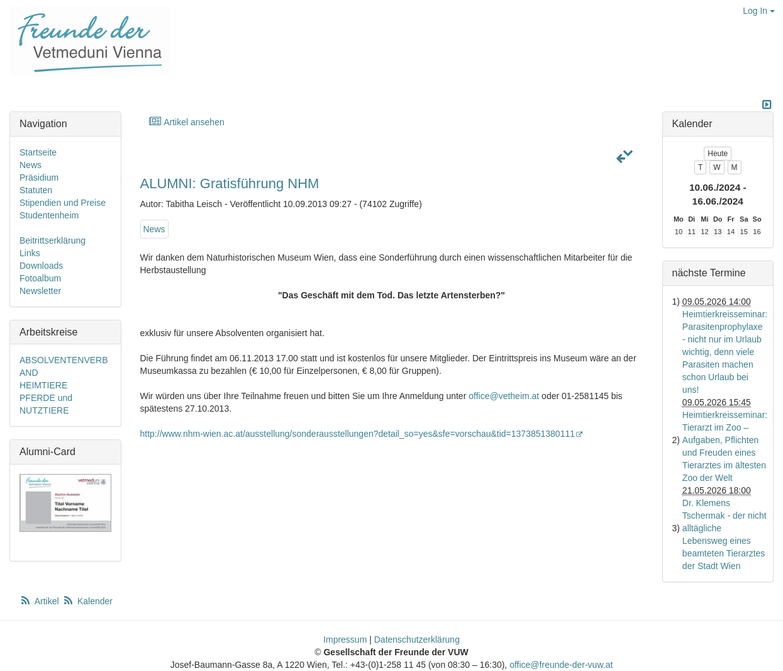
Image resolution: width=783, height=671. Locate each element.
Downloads (41, 266)
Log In (759, 11)
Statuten (35, 190)
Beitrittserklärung (52, 240)
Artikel (40, 601)
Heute (718, 153)
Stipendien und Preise (62, 203)
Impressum (345, 639)
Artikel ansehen (186, 121)
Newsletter (40, 291)
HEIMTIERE (43, 385)
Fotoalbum (40, 278)
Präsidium (38, 177)
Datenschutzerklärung (417, 639)
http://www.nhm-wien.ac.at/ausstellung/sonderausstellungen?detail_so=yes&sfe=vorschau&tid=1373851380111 (362, 434)
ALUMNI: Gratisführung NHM (229, 183)
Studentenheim (49, 215)
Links (29, 253)
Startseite (38, 152)
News (154, 229)
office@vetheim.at (504, 396)
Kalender (87, 601)
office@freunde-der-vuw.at (561, 665)
